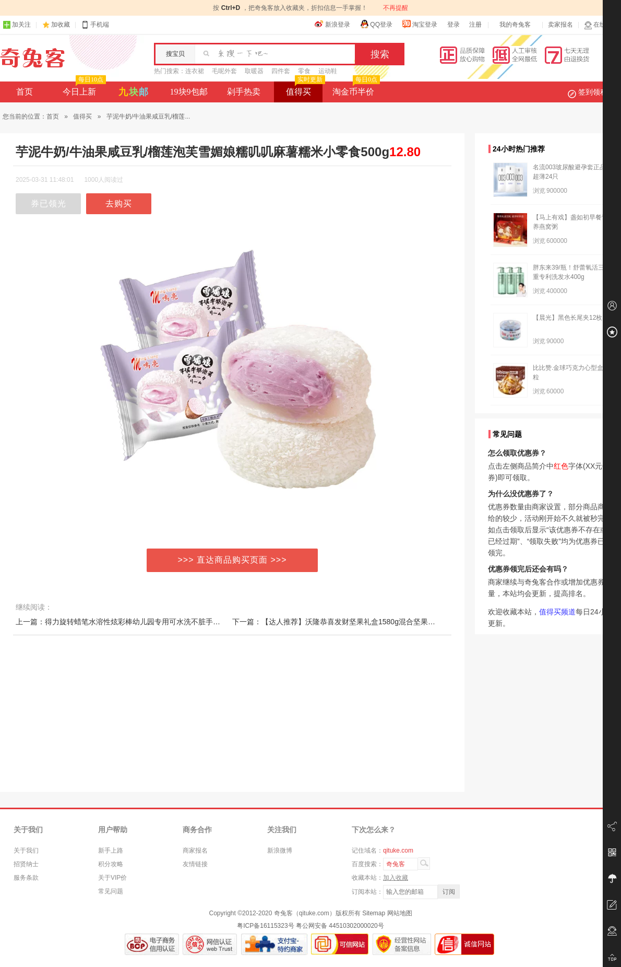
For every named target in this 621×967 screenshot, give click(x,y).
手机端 (95, 25)
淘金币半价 (355, 88)
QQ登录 (376, 24)
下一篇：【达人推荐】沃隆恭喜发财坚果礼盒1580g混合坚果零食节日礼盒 (352, 622)
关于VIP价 (112, 877)
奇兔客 (32, 58)
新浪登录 (332, 24)
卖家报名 (560, 24)
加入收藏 (395, 877)
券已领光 (48, 203)
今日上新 (83, 88)
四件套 (280, 71)
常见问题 (110, 891)
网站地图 (399, 913)
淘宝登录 (419, 24)
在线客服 (601, 25)
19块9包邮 (189, 91)
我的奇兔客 (515, 24)
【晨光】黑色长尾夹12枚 (567, 317)
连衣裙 (194, 71)
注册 (475, 24)
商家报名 (195, 850)
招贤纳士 (26, 864)
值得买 (304, 88)
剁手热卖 (243, 91)
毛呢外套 (224, 71)
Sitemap (373, 913)
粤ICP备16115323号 (265, 925)
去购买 (118, 203)
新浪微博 (279, 850)
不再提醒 (395, 7)
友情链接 (195, 864)
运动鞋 (327, 71)
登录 (453, 24)
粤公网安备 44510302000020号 (340, 925)
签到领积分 (593, 92)
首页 (24, 91)
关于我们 (26, 850)
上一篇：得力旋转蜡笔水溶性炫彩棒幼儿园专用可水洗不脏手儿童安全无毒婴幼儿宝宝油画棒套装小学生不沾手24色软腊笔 (213, 622)
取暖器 (254, 71)
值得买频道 (557, 612)
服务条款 (26, 877)
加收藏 (60, 24)
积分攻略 (110, 864)
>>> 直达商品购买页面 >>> (232, 559)
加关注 (17, 25)
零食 (304, 71)
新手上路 (110, 850)
